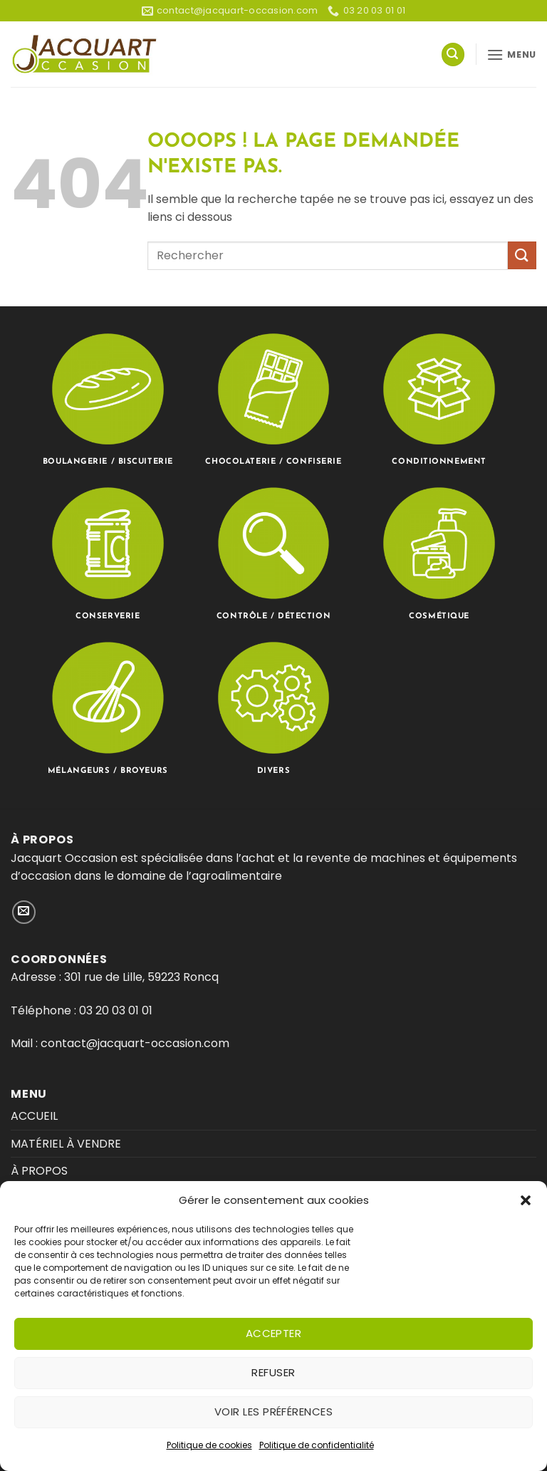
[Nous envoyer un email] (24, 912)
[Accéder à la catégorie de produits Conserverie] (108, 552)
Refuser (273, 1372)
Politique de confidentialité (316, 1445)
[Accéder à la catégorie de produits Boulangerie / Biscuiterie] (108, 398)
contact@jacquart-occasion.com (133, 1043)
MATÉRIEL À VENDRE (66, 1143)
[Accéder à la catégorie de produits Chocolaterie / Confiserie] (273, 398)
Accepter (274, 1333)
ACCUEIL (34, 1116)
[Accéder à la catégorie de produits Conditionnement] (439, 398)
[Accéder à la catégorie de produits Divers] (273, 706)
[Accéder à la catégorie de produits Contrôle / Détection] (273, 552)
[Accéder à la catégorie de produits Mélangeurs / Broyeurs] (108, 706)
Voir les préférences (273, 1411)
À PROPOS (39, 1171)
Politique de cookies (209, 1445)
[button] (526, 1200)
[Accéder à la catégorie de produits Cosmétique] (439, 552)
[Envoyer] (522, 255)
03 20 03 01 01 (115, 1010)
